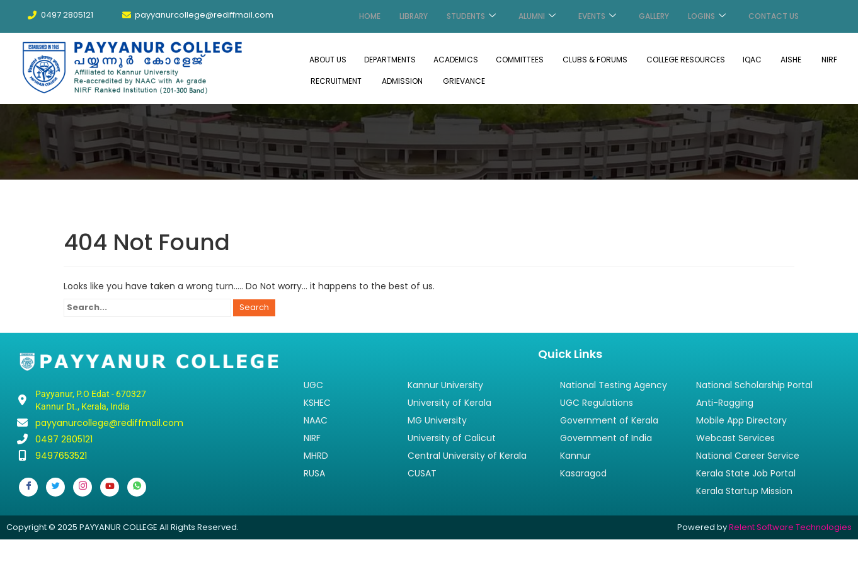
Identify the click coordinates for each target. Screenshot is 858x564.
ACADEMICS (455, 59)
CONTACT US (773, 16)
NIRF (829, 59)
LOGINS (707, 16)
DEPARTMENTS (390, 59)
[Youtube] (109, 485)
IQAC (752, 59)
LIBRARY (413, 16)
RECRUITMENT (336, 79)
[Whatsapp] (136, 485)
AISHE (791, 59)
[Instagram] (82, 485)
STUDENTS (471, 16)
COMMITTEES (520, 59)
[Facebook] (28, 485)
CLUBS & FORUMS (595, 59)
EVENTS (597, 16)
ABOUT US (327, 59)
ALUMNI (537, 16)
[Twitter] (55, 485)
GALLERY (654, 16)
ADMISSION (402, 79)
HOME (369, 16)
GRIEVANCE (464, 79)
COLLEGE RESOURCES (685, 59)
